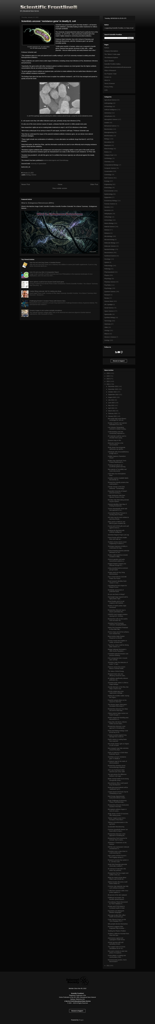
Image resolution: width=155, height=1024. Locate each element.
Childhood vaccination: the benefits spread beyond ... (116, 898)
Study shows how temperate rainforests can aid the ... (116, 448)
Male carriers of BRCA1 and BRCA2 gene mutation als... (117, 522)
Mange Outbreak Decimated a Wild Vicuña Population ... (117, 650)
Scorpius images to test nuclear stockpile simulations (46, 310)
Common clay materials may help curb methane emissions (118, 887)
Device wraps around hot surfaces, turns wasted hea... (118, 632)
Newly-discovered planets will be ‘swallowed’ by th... (118, 788)
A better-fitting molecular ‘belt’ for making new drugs (45, 291)
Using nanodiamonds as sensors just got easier (118, 569)
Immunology (108, 220)
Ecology (106, 181)
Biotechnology (108, 148)
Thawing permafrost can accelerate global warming (116, 465)
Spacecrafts (108, 314)
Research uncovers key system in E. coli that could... (118, 860)
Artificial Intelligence (110, 109)
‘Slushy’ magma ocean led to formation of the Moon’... (116, 818)
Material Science (109, 226)
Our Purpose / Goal (110, 74)
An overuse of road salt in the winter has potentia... (117, 869)
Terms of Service (109, 83)
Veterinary (107, 324)
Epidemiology (108, 194)
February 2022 (113, 413)
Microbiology (108, 236)
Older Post (94, 184)
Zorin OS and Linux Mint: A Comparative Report (44, 272)
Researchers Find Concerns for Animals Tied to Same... (117, 839)
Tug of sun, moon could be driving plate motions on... (118, 645)
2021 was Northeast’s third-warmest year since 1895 (116, 770)
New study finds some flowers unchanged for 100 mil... (117, 419)
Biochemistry (108, 129)
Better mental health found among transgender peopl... (118, 779)
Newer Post (25, 184)
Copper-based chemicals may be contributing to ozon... (118, 792)
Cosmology (107, 174)
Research (107, 295)
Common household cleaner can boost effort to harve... (118, 830)
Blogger (81, 1020)
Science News (108, 301)
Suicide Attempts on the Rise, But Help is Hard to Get (118, 687)
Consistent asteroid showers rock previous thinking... (118, 654)
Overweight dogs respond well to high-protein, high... (118, 597)
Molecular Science (110, 246)
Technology (107, 321)
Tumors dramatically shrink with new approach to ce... (117, 509)
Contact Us (107, 77)
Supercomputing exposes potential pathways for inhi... (118, 551)
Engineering (108, 184)
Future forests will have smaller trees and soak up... (117, 538)
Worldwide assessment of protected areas (116, 590)
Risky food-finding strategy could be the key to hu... (118, 731)
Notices (106, 48)
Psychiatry (107, 285)
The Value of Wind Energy (116, 671)
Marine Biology (109, 223)
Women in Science (110, 337)
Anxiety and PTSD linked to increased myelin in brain (116, 907)
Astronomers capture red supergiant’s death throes (116, 939)
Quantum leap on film (114, 440)
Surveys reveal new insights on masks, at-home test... (117, 641)
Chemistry (107, 161)
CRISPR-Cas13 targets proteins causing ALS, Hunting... (117, 615)
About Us (107, 80)
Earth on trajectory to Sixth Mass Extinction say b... (118, 753)
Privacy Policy (108, 87)
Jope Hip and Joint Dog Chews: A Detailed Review (45, 262)
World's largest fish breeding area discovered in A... (118, 718)
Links (106, 90)
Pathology (107, 269)
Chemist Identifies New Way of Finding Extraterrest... (117, 505)
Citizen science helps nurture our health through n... (118, 714)
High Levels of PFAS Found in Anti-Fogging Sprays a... (117, 856)
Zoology (106, 340)
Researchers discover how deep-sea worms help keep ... (118, 709)
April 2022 (111, 408)
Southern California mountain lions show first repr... (118, 934)
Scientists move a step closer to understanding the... (117, 852)
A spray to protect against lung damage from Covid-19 (117, 735)
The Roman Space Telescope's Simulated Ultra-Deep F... (117, 705)
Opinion (106, 262)
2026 (108, 373)
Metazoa (107, 233)
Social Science (108, 308)
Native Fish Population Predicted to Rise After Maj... (118, 628)
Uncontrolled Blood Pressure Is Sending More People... (117, 513)
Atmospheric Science (110, 119)
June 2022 (111, 402)
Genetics (107, 207)
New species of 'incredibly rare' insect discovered (117, 470)
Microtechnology (109, 239)
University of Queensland (38, 163)
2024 (108, 378)
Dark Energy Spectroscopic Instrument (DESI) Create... (117, 797)
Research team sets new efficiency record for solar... (117, 674)
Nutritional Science (110, 256)
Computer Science (110, 168)
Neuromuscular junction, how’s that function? (117, 960)
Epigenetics (108, 197)
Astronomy (107, 113)
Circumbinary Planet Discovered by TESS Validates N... (118, 902)
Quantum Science (109, 291)
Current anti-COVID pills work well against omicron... (118, 527)
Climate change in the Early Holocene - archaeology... (116, 487)
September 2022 (113, 394)
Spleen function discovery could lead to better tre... (117, 882)
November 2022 (113, 389)
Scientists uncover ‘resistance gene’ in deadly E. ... (117, 757)
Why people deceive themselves (118, 924)
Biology (28, 175)
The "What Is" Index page (112, 54)
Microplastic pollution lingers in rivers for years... (117, 810)
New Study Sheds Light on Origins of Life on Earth (118, 744)
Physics (106, 275)
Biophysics (107, 145)
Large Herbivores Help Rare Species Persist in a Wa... (116, 496)
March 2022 (112, 411)
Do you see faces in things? (116, 594)
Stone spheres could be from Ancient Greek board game (47, 282)
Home (60, 184)
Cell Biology (108, 158)
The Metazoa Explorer (111, 57)
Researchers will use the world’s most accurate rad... (118, 619)
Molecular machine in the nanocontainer (115, 444)
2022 (108, 384)
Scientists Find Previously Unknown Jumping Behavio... (117, 624)
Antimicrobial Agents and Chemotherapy (56, 160)
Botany (106, 152)
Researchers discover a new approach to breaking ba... (116, 727)
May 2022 (111, 405)
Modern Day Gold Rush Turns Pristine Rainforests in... (117, 461)
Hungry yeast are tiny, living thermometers (116, 573)
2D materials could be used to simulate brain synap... (117, 437)
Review (106, 298)
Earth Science (108, 178)
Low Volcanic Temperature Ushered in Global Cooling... (117, 428)
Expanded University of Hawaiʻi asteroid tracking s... (117, 492)
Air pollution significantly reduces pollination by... (118, 679)
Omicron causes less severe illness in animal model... (116, 667)
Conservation (108, 171)
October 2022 (112, 392)
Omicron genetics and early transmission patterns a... (116, 560)
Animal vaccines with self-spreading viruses (116, 943)
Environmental (108, 191)
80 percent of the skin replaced (117, 895)
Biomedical (107, 142)
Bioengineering (109, 132)
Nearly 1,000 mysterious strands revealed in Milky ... (118, 555)
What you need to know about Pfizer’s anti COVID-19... (117, 878)
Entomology (108, 187)
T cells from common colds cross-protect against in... (118, 891)
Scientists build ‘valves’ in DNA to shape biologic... (118, 683)
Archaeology (108, 106)
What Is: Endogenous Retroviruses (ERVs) (37, 203)
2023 (108, 381)
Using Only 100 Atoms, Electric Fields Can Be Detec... (117, 722)
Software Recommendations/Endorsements (117, 67)
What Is (106, 334)
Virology (106, 330)
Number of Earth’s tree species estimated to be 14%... (117, 423)
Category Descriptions (111, 51)
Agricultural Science (110, 100)
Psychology (108, 288)
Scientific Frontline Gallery (112, 64)
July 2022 (111, 400)
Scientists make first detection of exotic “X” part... (118, 663)
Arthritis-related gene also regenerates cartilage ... (116, 692)
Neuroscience (108, 252)
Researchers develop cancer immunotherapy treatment (116, 766)
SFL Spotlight (108, 304)
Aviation (106, 122)
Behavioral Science (110, 126)
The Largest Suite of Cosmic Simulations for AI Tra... (116, 947)
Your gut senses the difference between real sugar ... (117, 775)
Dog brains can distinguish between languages (116, 911)
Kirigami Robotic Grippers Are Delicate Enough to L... (117, 564)
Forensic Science (109, 204)
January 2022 (112, 416)
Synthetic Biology (109, 317)
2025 (108, 376)
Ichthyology (107, 217)
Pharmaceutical (109, 272)
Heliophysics (108, 213)
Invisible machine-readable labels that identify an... (118, 479)
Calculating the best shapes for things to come (117, 586)
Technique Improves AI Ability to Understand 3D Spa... (117, 547)
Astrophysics (108, 116)
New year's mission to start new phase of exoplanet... (117, 952)
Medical (33, 175)
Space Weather (109, 61)
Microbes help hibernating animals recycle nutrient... (118, 500)
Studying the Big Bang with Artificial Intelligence (116, 531)
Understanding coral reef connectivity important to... (116, 432)
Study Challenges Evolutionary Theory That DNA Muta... (117, 801)
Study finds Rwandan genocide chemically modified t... (117, 865)
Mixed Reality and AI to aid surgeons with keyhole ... (116, 602)
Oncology (107, 259)
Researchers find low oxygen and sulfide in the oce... (118, 874)
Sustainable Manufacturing (116, 827)
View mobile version (59, 188)
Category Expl (108, 155)
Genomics (107, 210)
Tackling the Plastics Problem (117, 931)
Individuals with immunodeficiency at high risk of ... (118, 452)
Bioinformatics (108, 135)
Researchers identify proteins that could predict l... (118, 483)
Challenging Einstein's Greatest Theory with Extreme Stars (47, 301)
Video (106, 327)
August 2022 (112, 397)
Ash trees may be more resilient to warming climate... (118, 518)
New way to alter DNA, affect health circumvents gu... (117, 916)
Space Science (109, 311)
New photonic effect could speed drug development (118, 784)
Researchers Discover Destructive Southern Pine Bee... (118, 805)
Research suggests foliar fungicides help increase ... (117, 927)
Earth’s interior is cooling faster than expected (117, 740)
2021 (108, 965)
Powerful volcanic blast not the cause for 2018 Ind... (117, 701)
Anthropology (108, 103)
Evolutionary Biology (110, 200)
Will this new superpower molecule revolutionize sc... (118, 847)
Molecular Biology (109, 243)
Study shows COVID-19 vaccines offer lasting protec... (118, 814)
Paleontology (108, 265)
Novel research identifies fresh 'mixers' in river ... (117, 582)
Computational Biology (111, 165)
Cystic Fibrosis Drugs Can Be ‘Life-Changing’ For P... (117, 920)
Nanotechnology (109, 249)
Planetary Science (110, 282)
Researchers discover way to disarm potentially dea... (117, 611)
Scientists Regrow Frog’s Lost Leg (118, 535)
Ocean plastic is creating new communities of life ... (117, 956)
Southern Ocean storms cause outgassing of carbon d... (117, 542)
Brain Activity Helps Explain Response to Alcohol (116, 637)
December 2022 (113, 386)
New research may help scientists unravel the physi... (118, 749)
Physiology (107, 278)
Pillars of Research (110, 70)
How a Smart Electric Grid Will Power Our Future (117, 577)
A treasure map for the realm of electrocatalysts (117, 762)
